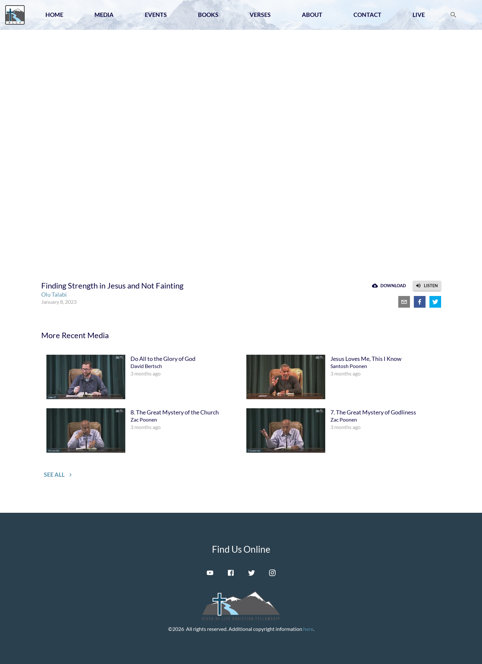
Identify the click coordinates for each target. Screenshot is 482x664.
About (312, 14)
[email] (404, 302)
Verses (260, 14)
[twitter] (435, 302)
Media (104, 14)
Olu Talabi (54, 294)
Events (156, 14)
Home (54, 14)
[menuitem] (141, 377)
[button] (427, 286)
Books (208, 14)
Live (419, 14)
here (308, 629)
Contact (367, 14)
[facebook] (420, 302)
